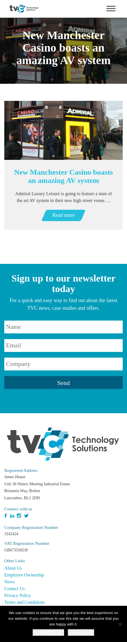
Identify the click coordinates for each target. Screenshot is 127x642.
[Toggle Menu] (111, 8)
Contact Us (14, 588)
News (9, 581)
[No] (120, 624)
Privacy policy (81, 632)
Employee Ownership (24, 574)
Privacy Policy (17, 595)
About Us (13, 568)
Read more (63, 215)
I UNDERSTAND (48, 632)
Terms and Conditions (24, 602)
